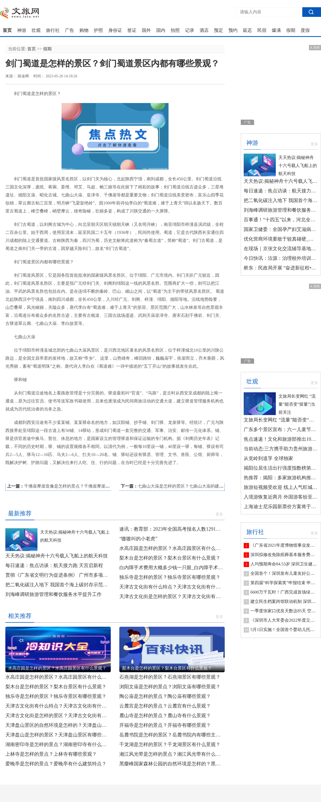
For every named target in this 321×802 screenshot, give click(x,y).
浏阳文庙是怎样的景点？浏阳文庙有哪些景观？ (169, 686)
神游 (21, 30)
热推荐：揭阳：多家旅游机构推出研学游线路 (281, 477)
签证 (131, 30)
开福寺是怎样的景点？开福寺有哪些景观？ (165, 725)
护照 (98, 30)
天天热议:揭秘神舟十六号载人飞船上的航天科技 (56, 555)
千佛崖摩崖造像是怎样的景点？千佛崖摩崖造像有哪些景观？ (82, 486)
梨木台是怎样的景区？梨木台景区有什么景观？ (169, 558)
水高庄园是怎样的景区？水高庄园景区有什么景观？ (172, 548)
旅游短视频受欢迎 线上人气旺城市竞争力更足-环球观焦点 (281, 487)
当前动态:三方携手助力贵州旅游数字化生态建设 (281, 448)
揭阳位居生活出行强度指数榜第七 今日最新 (281, 468)
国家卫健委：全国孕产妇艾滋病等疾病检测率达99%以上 (281, 229)
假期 (290, 30)
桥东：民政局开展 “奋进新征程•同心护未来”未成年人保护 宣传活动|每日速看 (281, 268)
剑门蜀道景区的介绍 (60, 477)
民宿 (261, 30)
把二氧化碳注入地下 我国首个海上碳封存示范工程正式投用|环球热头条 (58, 584)
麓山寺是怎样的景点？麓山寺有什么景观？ (165, 715)
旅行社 (53, 30)
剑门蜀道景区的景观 (130, 477)
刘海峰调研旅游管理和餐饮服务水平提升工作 (53, 594)
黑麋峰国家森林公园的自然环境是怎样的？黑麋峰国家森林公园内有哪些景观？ (172, 763)
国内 (160, 30)
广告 (69, 30)
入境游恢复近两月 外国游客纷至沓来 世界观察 (281, 497)
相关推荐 (20, 616)
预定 (218, 30)
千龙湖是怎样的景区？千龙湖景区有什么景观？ (169, 744)
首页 (7, 30)
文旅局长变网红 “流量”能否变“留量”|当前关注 (297, 404)
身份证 (115, 30)
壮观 (36, 30)
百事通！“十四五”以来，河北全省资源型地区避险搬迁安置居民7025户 (281, 219)
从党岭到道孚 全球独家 (268, 458)
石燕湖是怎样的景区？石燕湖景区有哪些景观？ (169, 677)
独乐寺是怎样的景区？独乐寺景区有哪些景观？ (169, 577)
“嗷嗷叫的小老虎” (138, 538)
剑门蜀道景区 (30, 477)
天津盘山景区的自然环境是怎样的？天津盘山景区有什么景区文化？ (58, 725)
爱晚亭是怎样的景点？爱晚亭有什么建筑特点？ (55, 763)
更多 (219, 514)
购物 (84, 30)
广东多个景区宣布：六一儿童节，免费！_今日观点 (281, 429)
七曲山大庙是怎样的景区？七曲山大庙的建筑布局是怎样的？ (195, 486)
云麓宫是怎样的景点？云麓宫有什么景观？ (165, 706)
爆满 (276, 30)
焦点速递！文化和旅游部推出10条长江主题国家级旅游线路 (281, 439)
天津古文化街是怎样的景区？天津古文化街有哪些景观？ (172, 596)
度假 (305, 30)
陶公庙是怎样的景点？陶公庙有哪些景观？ (165, 696)
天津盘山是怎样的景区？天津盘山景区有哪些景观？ (58, 735)
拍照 (175, 30)
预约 (233, 30)
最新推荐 (20, 513)
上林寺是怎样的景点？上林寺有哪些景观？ (51, 754)
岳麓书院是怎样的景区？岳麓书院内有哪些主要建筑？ (172, 735)
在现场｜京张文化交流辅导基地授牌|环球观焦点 (281, 248)
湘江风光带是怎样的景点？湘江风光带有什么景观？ (172, 754)
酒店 (204, 30)
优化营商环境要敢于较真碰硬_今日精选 (281, 239)
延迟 (247, 30)
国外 (146, 30)
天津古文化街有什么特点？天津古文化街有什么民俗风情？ (172, 587)
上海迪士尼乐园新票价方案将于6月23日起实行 (281, 506)
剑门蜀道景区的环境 (95, 477)
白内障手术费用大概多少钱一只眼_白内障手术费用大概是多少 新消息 (172, 567)
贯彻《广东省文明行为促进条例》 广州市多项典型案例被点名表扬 (58, 575)
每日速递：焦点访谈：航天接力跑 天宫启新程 (54, 565)
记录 (189, 30)
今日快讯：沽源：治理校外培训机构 (281, 258)
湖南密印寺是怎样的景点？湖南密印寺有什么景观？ (58, 744)
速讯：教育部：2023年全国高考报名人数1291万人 (172, 529)
